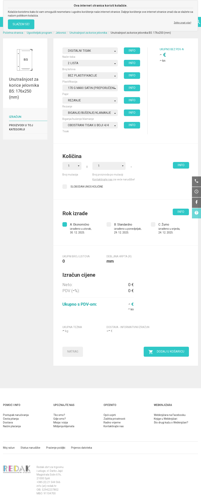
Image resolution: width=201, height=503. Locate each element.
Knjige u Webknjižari (165, 418)
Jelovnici (61, 32)
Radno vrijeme (112, 422)
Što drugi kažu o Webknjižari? (171, 422)
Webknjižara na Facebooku (170, 414)
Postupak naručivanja (16, 414)
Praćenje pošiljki (55, 447)
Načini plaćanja (12, 426)
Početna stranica (13, 32)
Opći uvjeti (110, 414)
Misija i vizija (60, 422)
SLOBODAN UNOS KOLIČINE (87, 186)
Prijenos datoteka (81, 447)
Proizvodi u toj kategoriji (21, 127)
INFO (132, 50)
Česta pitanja (11, 418)
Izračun (15, 117)
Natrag (72, 351)
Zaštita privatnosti (114, 418)
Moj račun (9, 447)
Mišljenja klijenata (63, 426)
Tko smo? (59, 414)
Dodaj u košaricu (166, 352)
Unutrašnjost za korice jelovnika (88, 32)
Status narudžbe (30, 447)
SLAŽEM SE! (21, 24)
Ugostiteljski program (39, 32)
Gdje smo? (59, 418)
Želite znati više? (182, 22)
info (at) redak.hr (47, 485)
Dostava (8, 422)
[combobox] (90, 50)
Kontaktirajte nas (102, 179)
